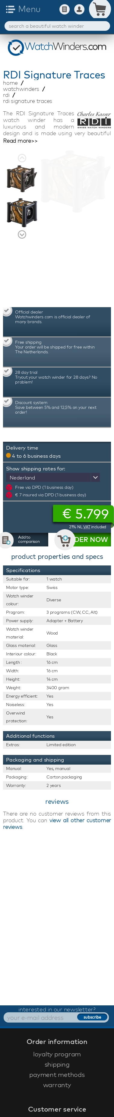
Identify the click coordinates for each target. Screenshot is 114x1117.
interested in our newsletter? (57, 1009)
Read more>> (20, 141)
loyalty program (57, 1054)
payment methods (56, 1074)
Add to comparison (29, 539)
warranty (57, 1085)
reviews (57, 801)
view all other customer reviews (57, 823)
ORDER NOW (86, 539)
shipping (57, 1064)
